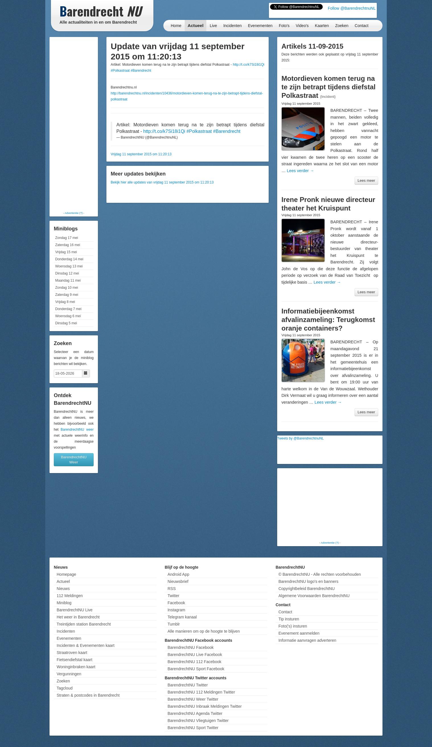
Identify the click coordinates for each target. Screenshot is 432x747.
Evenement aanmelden (298, 633)
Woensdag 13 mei (69, 266)
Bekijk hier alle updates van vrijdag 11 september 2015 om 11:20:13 (162, 182)
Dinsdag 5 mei (66, 323)
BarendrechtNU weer (77, 430)
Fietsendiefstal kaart (74, 659)
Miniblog (64, 603)
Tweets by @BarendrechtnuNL (300, 438)
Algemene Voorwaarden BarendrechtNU (313, 595)
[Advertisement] (73, 123)
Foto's (284, 25)
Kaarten (322, 25)
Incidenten (232, 25)
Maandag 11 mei (68, 280)
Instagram (176, 610)
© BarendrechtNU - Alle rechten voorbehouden (319, 574)
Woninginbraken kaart (76, 667)
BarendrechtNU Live (74, 610)
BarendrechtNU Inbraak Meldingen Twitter (205, 706)
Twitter (173, 595)
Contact (361, 25)
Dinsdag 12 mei (67, 273)
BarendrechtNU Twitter (188, 685)
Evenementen (260, 25)
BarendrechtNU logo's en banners (308, 581)
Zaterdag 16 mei (67, 245)
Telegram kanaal (182, 617)
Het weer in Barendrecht (78, 617)
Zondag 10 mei (66, 288)
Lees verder (300, 170)
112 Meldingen (70, 595)
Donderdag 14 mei (69, 259)
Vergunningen (69, 674)
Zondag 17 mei (66, 238)
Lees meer (366, 180)
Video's (302, 25)
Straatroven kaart (72, 652)
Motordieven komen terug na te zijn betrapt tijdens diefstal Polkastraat (328, 87)
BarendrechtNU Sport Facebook (196, 668)
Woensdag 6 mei (68, 316)
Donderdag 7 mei (68, 309)
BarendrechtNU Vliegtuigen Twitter (198, 720)
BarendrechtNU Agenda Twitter (195, 713)
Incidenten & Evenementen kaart (85, 645)
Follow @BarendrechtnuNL (352, 8)
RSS (172, 588)
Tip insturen (288, 619)
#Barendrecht (141, 71)
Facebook (176, 603)
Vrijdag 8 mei (65, 302)
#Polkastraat (120, 71)
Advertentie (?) (74, 212)
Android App (178, 574)
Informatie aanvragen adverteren (307, 640)
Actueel (195, 25)
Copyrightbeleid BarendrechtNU (306, 588)
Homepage (66, 574)
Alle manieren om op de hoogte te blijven (204, 631)
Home (176, 25)
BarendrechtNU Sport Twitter (193, 727)
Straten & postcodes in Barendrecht (88, 695)
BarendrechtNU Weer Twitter (193, 699)
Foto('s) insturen (292, 626)
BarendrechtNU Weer (74, 459)
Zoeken (342, 25)
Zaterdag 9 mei (66, 295)
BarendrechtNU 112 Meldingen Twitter (201, 692)
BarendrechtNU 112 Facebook (194, 661)
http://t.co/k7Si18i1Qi (248, 65)
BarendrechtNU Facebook (191, 647)
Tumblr (174, 624)
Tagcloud (65, 688)
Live (213, 25)
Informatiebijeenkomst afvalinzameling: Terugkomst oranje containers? (328, 319)
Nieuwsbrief (178, 581)
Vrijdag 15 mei (66, 252)
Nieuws (63, 588)
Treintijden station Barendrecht (84, 624)
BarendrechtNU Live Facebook (195, 654)
